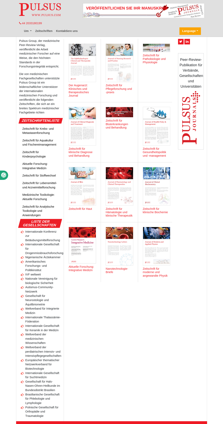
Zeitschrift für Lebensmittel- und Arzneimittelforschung (39, 185)
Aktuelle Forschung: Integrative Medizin (35, 166)
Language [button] (189, 31)
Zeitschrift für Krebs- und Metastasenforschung (38, 131)
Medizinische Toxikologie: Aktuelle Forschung (38, 197)
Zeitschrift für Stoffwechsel (39, 175)
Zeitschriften (43, 31)
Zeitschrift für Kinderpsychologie (34, 154)
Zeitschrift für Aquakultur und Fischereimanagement (39, 142)
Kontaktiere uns (67, 31)
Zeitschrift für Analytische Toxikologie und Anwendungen (38, 211)
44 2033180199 (30, 23)
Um (26, 31)
